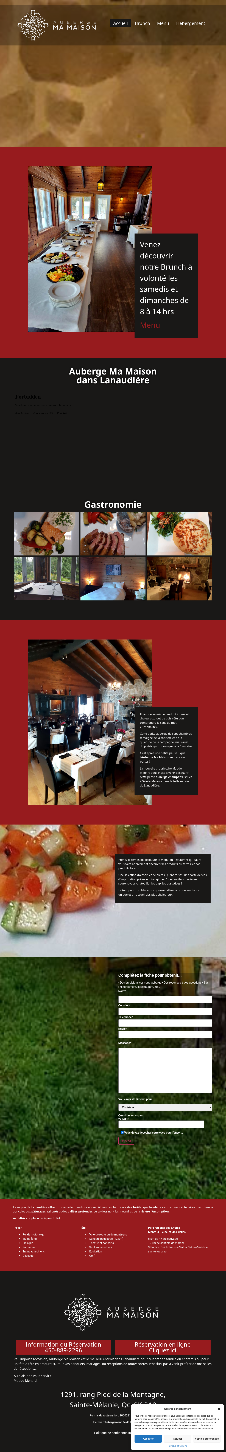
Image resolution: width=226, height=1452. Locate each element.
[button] (219, 1409)
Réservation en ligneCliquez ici (163, 1347)
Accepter (148, 1438)
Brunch (142, 23)
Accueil (120, 23)
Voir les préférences (207, 1438)
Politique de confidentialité (113, 1433)
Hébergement (190, 23)
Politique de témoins (177, 1446)
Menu (163, 23)
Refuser (177, 1438)
